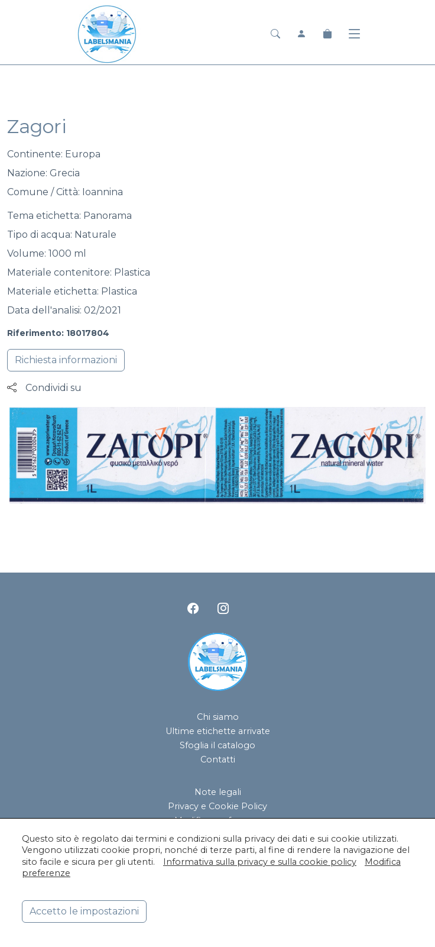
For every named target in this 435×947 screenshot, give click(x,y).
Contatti (217, 759)
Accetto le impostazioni (84, 911)
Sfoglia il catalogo (217, 745)
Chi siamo (218, 717)
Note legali (217, 792)
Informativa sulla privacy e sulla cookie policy (259, 861)
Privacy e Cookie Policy (217, 806)
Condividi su (44, 387)
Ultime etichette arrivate (217, 731)
